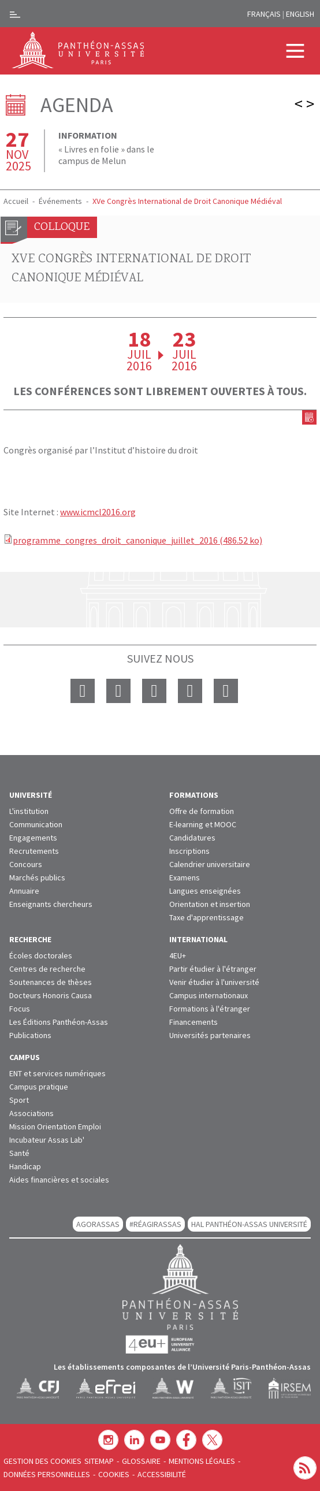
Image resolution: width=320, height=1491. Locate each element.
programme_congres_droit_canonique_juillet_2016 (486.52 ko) (137, 540)
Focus (19, 1008)
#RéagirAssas (155, 1224)
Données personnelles (46, 1474)
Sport (19, 1100)
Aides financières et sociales (59, 1179)
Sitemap (99, 1461)
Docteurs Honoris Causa (50, 995)
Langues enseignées (205, 891)
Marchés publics (37, 877)
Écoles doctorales (40, 955)
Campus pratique (38, 1086)
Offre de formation (201, 811)
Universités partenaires (210, 1035)
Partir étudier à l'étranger (212, 969)
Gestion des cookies (42, 1461)
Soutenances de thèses (50, 982)
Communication (35, 824)
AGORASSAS (98, 1224)
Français (264, 14)
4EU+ (177, 955)
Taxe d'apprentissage (206, 917)
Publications (30, 1035)
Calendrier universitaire (209, 864)
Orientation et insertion (209, 904)
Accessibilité (161, 1474)
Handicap (25, 1166)
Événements (60, 201)
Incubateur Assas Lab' (46, 1140)
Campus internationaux (208, 995)
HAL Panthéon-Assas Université (249, 1224)
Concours (25, 864)
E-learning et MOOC (202, 824)
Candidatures (192, 837)
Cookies (113, 1474)
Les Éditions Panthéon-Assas (58, 1022)
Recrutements (34, 851)
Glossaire (141, 1461)
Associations (31, 1113)
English (300, 14)
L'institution (29, 811)
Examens (184, 877)
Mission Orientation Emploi (55, 1126)
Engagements (33, 837)
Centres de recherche (47, 969)
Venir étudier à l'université (214, 982)
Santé (19, 1153)
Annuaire (24, 891)
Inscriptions (189, 851)
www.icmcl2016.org (98, 512)
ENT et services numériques (57, 1073)
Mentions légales (202, 1461)
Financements (193, 1022)
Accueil (15, 201)
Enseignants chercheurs (50, 904)
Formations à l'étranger (209, 1008)
